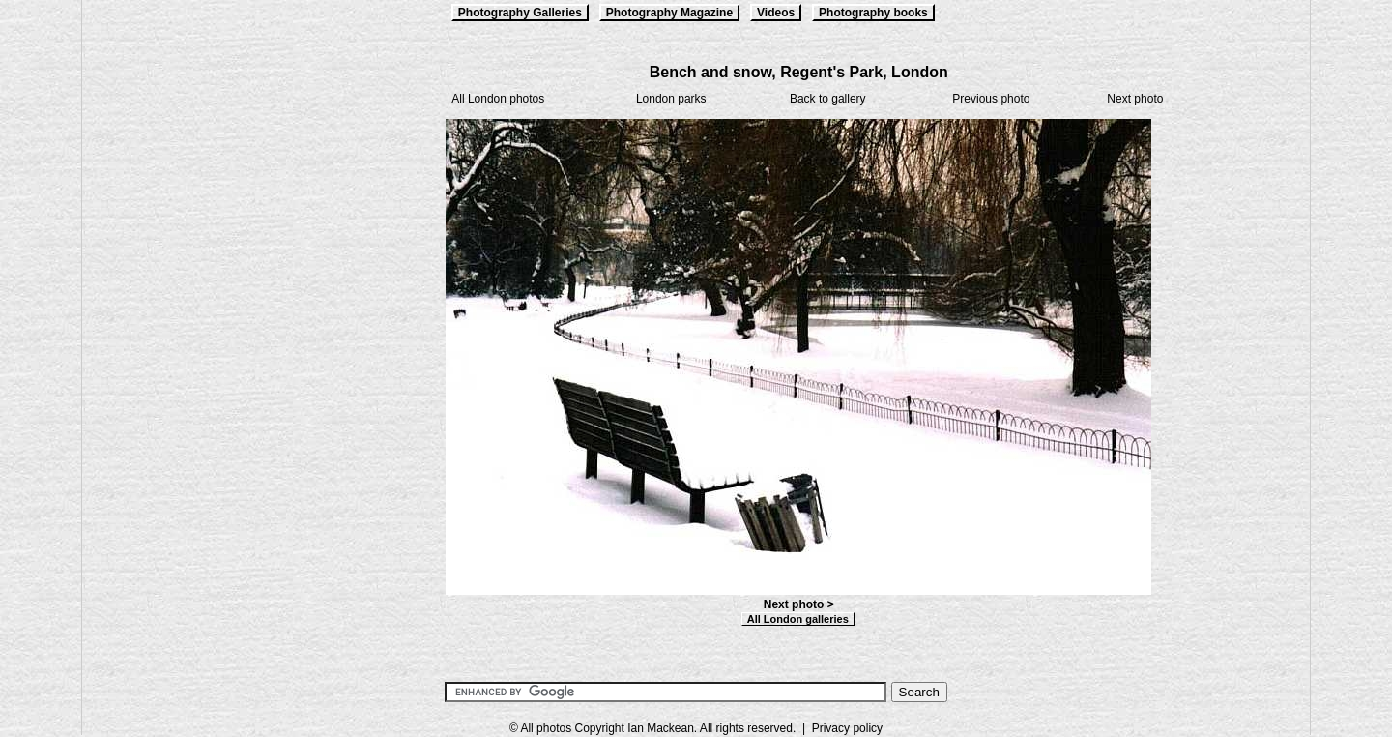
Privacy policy (847, 728)
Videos (776, 12)
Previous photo (991, 98)
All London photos (497, 98)
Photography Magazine (669, 12)
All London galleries (798, 619)
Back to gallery (828, 98)
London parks (671, 98)
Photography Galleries (520, 12)
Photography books (873, 12)
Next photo (1135, 98)
